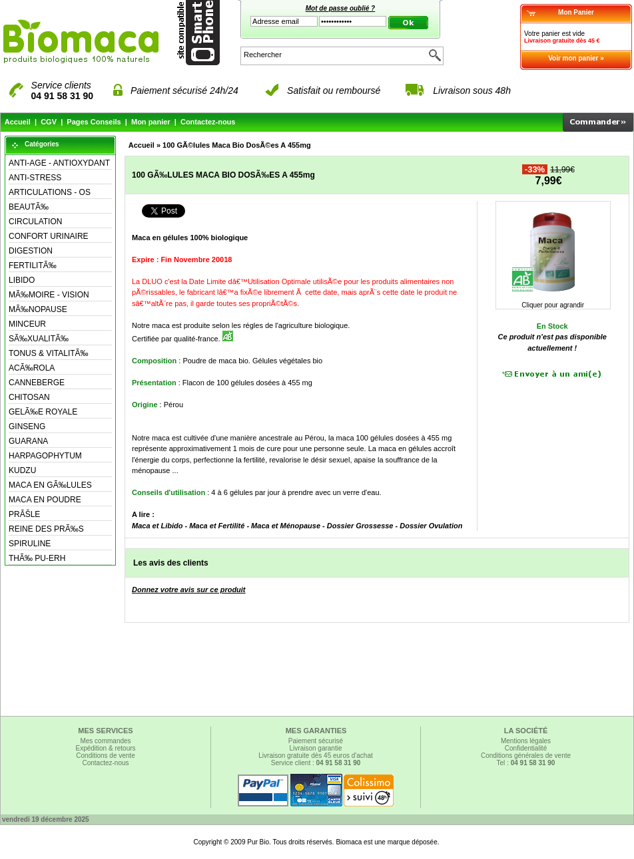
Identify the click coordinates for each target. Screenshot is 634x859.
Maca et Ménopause (285, 526)
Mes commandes (105, 741)
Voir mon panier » (576, 58)
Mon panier (150, 122)
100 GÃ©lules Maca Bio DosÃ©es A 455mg (236, 145)
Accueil (18, 122)
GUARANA (28, 441)
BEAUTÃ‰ (29, 207)
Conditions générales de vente (526, 755)
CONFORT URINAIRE (49, 236)
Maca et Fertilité (216, 526)
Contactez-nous (208, 122)
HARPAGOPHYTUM (45, 455)
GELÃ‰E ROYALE (43, 412)
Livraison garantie (316, 748)
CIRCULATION (35, 221)
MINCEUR (27, 324)
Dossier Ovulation (431, 526)
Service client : (316, 763)
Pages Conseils (94, 122)
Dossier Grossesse (360, 526)
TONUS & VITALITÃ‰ (49, 353)
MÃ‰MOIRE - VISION (49, 294)
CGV (49, 122)
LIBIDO (22, 280)
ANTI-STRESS (35, 177)
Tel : (526, 763)
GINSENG (27, 426)
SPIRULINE (30, 543)
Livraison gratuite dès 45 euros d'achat (315, 755)
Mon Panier (576, 12)
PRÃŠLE (24, 514)
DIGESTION (31, 251)
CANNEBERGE (37, 382)
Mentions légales (526, 741)
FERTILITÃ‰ (33, 265)
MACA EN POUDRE (45, 499)
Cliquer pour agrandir (553, 302)
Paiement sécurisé (315, 741)
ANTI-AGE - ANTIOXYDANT (59, 163)
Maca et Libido (157, 526)
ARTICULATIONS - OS (50, 192)
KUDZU (22, 470)
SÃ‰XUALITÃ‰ (39, 338)
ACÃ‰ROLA (32, 368)
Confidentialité (526, 748)
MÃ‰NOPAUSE (38, 309)
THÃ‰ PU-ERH (37, 558)
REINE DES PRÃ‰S (46, 529)
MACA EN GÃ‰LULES (50, 485)
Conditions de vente (105, 755)
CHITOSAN (29, 397)
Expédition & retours (105, 748)
